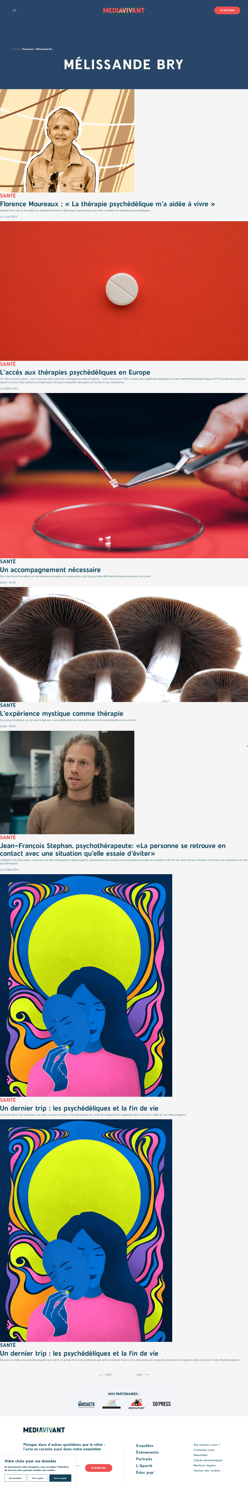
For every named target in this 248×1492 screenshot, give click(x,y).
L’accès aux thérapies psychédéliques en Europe (75, 372)
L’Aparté (144, 1465)
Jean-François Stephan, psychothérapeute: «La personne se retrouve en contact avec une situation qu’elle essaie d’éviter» (113, 849)
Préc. (109, 1374)
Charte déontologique (208, 1460)
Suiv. (140, 1374)
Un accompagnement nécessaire (50, 569)
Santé (8, 561)
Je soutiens (227, 10)
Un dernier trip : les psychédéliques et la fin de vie (79, 1108)
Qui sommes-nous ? (207, 1444)
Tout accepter (60, 1478)
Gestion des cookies (207, 1470)
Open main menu (14, 10)
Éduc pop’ (145, 1472)
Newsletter (201, 1455)
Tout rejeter (37, 1478)
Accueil (16, 49)
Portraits (144, 1459)
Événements (147, 1452)
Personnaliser (15, 1478)
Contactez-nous (204, 1449)
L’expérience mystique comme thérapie (61, 713)
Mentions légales (205, 1465)
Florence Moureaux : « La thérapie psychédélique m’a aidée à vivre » (107, 203)
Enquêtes (144, 1445)
